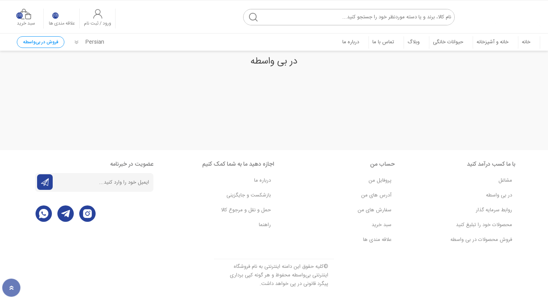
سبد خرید (29, 16)
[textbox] (347, 15)
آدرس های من (376, 194)
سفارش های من (374, 209)
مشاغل (505, 179)
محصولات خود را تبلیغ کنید (484, 224)
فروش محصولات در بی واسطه (481, 239)
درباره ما (262, 179)
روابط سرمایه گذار (494, 209)
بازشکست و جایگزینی (248, 194)
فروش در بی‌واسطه (40, 41)
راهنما (265, 224)
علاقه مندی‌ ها (377, 239)
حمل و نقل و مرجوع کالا (246, 209)
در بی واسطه (499, 194)
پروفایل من (379, 179)
